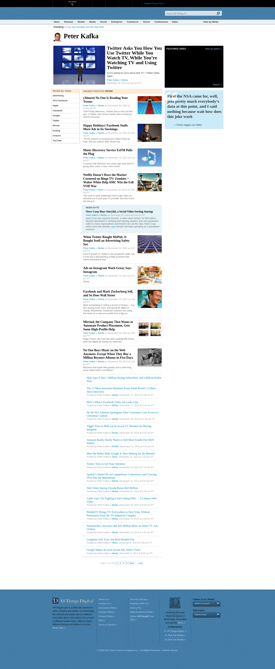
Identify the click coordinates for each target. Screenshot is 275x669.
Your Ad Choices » (139, 599)
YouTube (57, 140)
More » (181, 622)
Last (140, 563)
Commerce (132, 22)
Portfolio (113, 1)
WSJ (59, 1)
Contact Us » (105, 603)
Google (56, 115)
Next (132, 563)
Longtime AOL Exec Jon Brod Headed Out (110, 539)
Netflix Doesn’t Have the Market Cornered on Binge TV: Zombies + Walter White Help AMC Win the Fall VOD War (108, 180)
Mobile (81, 22)
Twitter (56, 120)
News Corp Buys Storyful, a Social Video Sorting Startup (119, 211)
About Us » (104, 599)
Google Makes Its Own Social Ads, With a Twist (113, 549)
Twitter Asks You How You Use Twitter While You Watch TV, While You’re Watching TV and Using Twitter (134, 57)
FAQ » (102, 620)
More (137, 3)
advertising (58, 95)
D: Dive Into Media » (175, 635)
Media (92, 22)
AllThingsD (72, 13)
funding (56, 130)
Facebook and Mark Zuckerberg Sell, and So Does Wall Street (108, 293)
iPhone (56, 125)
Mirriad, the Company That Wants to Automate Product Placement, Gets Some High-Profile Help (108, 325)
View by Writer (211, 22)
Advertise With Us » (140, 603)
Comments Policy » (108, 608)
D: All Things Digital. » (175, 631)
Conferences (161, 22)
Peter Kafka (113, 80)
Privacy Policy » (106, 616)
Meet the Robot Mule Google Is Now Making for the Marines (121, 453)
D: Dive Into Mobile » (175, 639)
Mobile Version (170, 650)
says (113, 226)
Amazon (57, 135)
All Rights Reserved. (150, 650)
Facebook (57, 110)
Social (103, 22)
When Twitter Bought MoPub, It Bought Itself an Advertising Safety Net (106, 240)
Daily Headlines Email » (142, 612)
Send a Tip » (136, 608)
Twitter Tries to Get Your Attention (106, 463)
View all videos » (213, 48)
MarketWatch (85, 1)
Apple (55, 105)
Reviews (68, 22)
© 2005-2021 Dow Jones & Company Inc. (117, 650)
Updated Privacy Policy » (154, 3)
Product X (125, 1)
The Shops (72, 2)
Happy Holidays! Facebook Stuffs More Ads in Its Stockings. (105, 127)
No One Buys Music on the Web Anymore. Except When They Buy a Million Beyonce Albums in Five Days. (108, 353)
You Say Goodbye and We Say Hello (85, 27)
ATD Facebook (60, 100)
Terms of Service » (108, 624)
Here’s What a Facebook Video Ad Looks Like (112, 402)
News (57, 22)
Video (175, 22)
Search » (217, 84)
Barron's (98, 1)
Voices (146, 22)
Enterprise (116, 22)
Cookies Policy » (107, 612)
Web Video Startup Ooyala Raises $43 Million (112, 488)
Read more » (58, 628)
